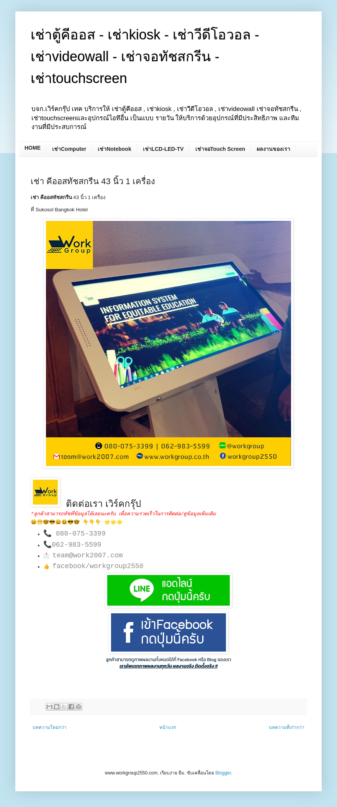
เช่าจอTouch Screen (220, 149)
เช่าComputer (69, 149)
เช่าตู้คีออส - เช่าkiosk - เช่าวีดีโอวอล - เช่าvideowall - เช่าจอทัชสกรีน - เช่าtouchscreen (145, 56)
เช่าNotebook (114, 149)
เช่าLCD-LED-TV (163, 149)
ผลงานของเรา (273, 149)
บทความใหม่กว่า (50, 727)
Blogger (223, 773)
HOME (33, 148)
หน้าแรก (167, 727)
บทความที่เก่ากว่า (286, 727)
